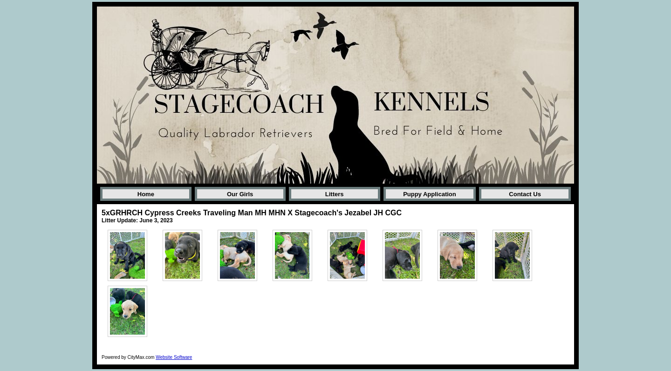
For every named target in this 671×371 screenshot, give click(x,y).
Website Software (174, 357)
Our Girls (240, 194)
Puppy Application (429, 194)
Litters (334, 194)
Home (145, 194)
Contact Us (525, 194)
